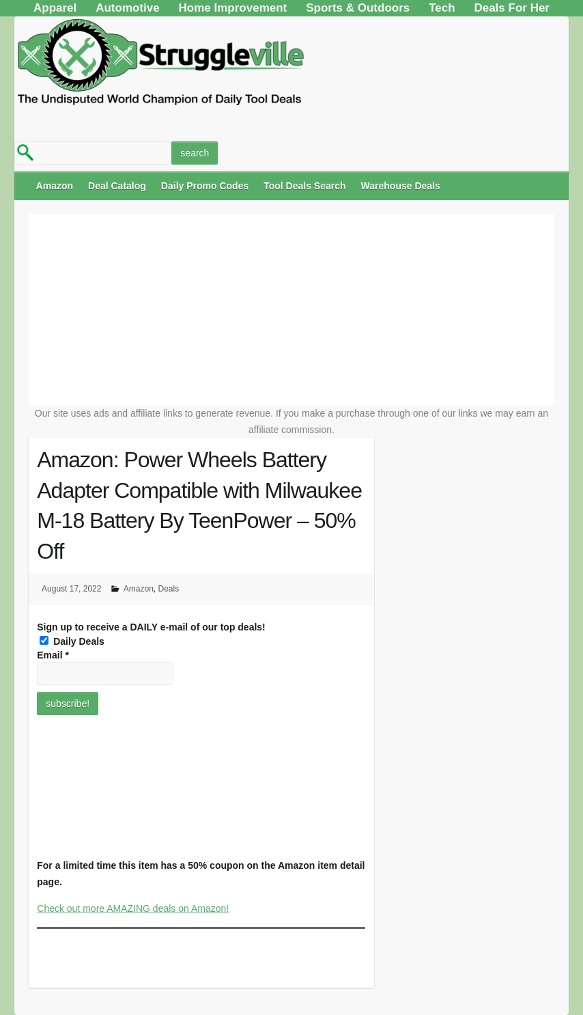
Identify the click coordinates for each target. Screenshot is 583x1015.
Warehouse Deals (400, 185)
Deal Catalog (117, 185)
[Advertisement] (292, 309)
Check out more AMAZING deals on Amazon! (133, 908)
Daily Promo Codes (204, 185)
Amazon (54, 185)
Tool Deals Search (304, 185)
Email (53, 655)
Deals (169, 589)
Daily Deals (72, 641)
